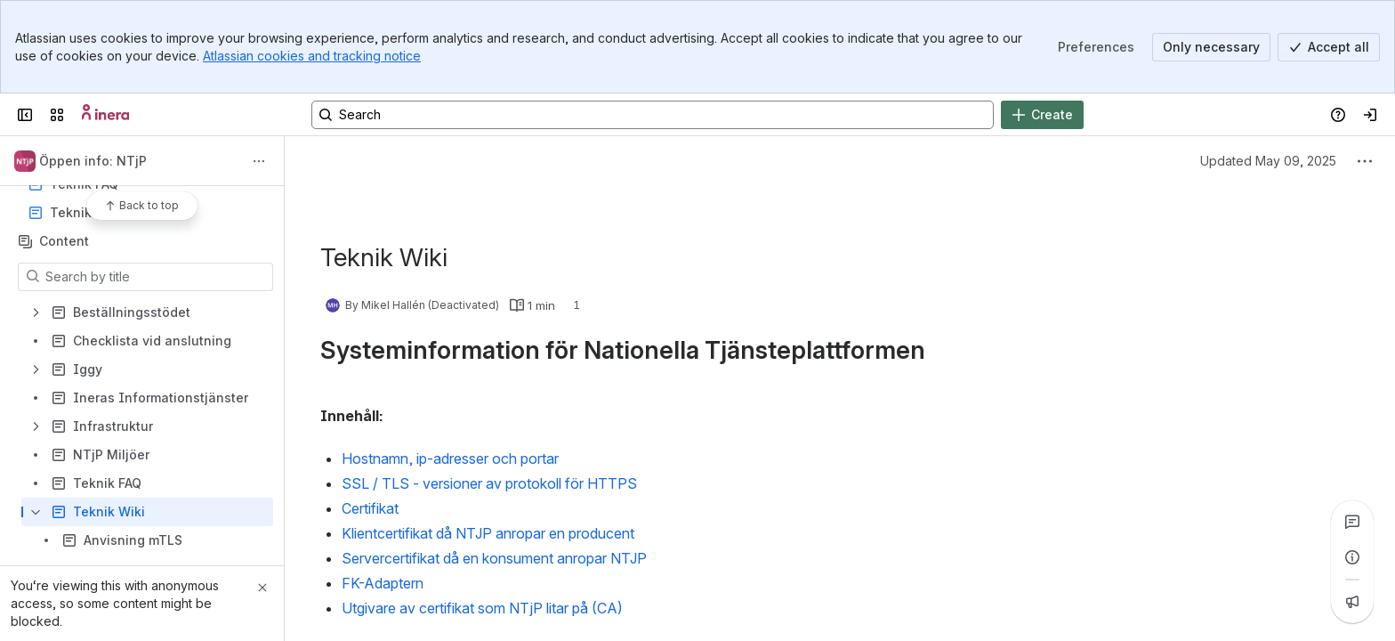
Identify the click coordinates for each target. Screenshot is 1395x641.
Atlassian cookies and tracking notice (312, 55)
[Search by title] (156, 276)
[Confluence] (105, 115)
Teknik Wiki (86, 212)
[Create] (1042, 115)
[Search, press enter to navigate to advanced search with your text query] (652, 115)
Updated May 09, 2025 (1268, 160)
